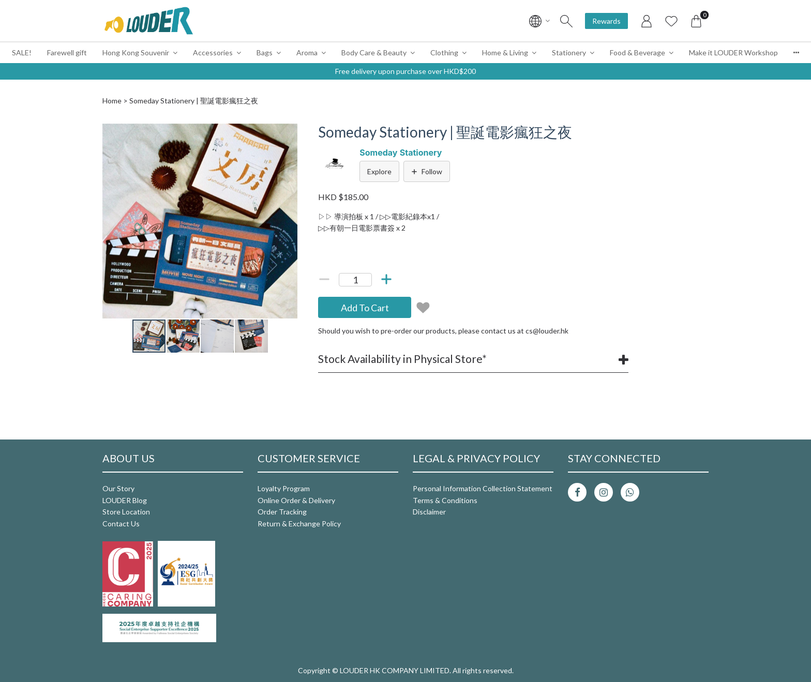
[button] (288, 133)
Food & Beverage (637, 52)
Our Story (118, 488)
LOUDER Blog (124, 500)
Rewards (606, 21)
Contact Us (121, 523)
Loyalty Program (284, 488)
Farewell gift (67, 52)
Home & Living (505, 52)
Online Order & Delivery (296, 500)
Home (112, 100)
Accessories (213, 52)
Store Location (126, 511)
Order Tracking (282, 511)
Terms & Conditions (445, 500)
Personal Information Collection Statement (482, 488)
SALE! (22, 52)
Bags (265, 52)
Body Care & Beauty (374, 52)
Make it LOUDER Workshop (733, 52)
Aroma (307, 52)
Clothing (444, 52)
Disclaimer (429, 511)
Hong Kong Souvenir (135, 52)
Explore (379, 171)
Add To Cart (365, 307)
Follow (426, 171)
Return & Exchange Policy (299, 523)
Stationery (569, 52)
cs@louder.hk (546, 330)
